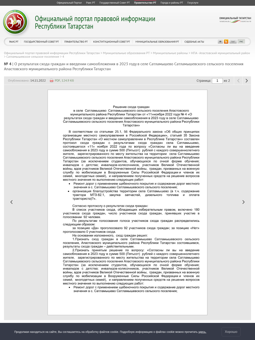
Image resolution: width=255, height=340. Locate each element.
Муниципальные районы (170, 53)
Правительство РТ (76, 41)
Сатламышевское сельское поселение (32, 56)
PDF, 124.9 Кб (64, 80)
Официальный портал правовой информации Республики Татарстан (95, 22)
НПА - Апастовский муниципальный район (220, 53)
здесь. (202, 331)
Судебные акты (194, 41)
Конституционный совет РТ (111, 41)
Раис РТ (13, 41)
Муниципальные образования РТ (157, 41)
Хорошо (231, 332)
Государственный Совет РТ (41, 41)
